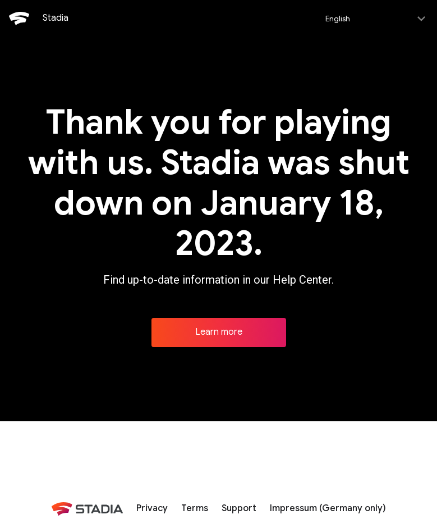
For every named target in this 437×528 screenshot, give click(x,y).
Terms (194, 507)
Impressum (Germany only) (328, 507)
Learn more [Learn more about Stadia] (218, 330)
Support (239, 507)
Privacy (152, 507)
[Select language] (374, 18)
